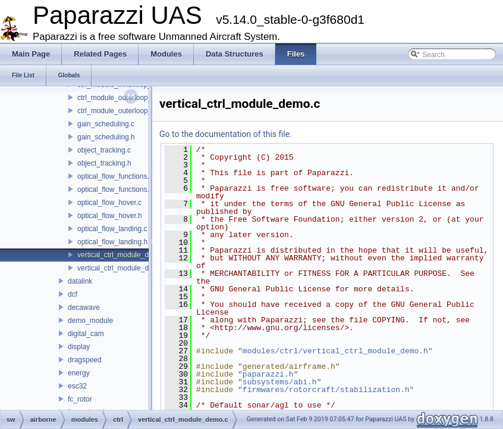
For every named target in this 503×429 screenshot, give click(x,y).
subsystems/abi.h (280, 382)
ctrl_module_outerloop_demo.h (126, 111)
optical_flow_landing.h (112, 242)
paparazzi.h (268, 374)
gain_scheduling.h (106, 137)
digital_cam (86, 333)
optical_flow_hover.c (109, 202)
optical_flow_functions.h (115, 189)
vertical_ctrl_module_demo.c (122, 255)
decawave (84, 307)
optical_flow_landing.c (112, 229)
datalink (80, 281)
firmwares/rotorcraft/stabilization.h (326, 389)
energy (79, 373)
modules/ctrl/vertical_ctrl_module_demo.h (335, 351)
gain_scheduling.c (105, 124)
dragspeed (85, 360)
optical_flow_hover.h (109, 216)
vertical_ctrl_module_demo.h (122, 268)
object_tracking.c (104, 150)
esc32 (77, 386)
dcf (72, 294)
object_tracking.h (104, 163)
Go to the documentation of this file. (225, 134)
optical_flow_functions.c (115, 176)
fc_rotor (80, 399)
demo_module (90, 320)
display (79, 347)
